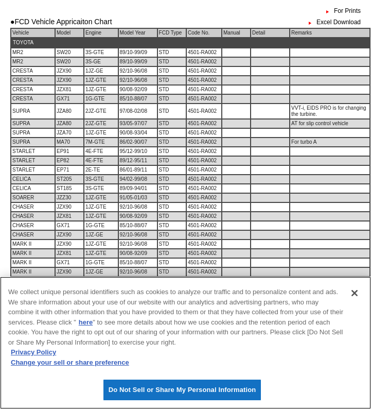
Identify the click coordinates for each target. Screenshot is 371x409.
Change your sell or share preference (70, 364)
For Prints (347, 10)
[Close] (354, 295)
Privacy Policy (33, 355)
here (86, 324)
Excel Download (338, 22)
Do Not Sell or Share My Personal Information (182, 392)
